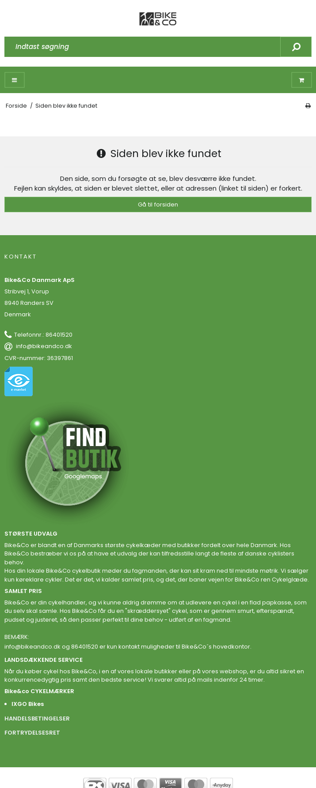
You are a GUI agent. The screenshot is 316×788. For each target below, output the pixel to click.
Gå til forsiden (158, 204)
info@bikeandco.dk (44, 346)
